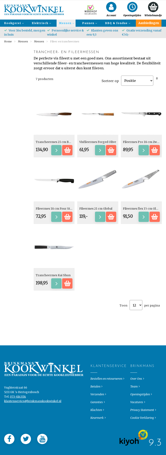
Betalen (95, 394)
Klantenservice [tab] (93, 374)
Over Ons (136, 387)
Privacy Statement (142, 418)
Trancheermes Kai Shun (53, 275)
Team (134, 394)
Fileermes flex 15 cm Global (142, 208)
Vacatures (136, 410)
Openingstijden (140, 402)
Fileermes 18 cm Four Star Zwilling (60, 208)
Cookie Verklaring (142, 426)
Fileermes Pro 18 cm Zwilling (143, 142)
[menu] (83, 23)
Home (8, 41)
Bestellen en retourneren (106, 387)
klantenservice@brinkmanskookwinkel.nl (32, 409)
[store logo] (34, 9)
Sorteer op (110, 81)
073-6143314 (18, 404)
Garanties (96, 410)
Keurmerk (97, 426)
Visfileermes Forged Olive (97, 142)
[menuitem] (13, 23)
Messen (23, 41)
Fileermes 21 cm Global (95, 208)
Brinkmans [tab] (133, 374)
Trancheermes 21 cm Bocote (56, 142)
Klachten (96, 418)
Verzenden (97, 402)
